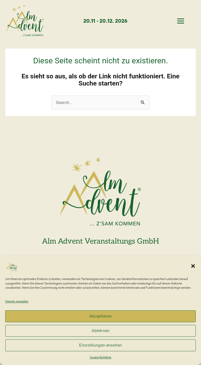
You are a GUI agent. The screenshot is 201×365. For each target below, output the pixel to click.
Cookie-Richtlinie (100, 357)
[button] (193, 266)
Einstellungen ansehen (100, 345)
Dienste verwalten (16, 301)
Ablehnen (100, 330)
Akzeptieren (100, 316)
